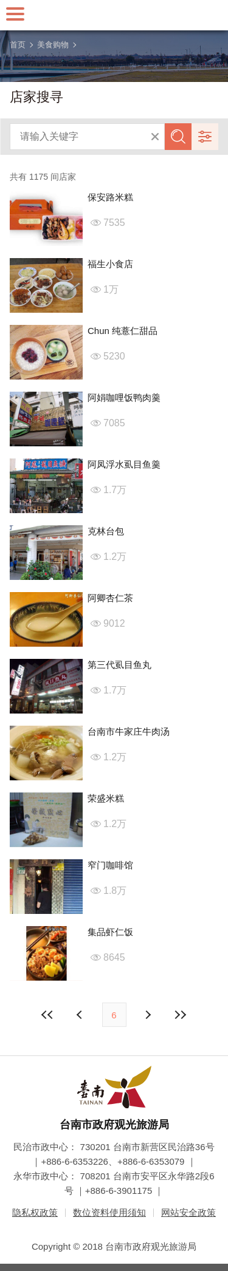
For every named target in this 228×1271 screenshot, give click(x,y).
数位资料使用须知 (109, 1212)
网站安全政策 (188, 1212)
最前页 (47, 1015)
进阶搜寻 (205, 136)
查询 (178, 136)
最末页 (180, 1015)
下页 (81, 1015)
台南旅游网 (114, 15)
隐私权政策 (35, 1212)
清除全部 (155, 136)
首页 (18, 44)
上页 (148, 1015)
